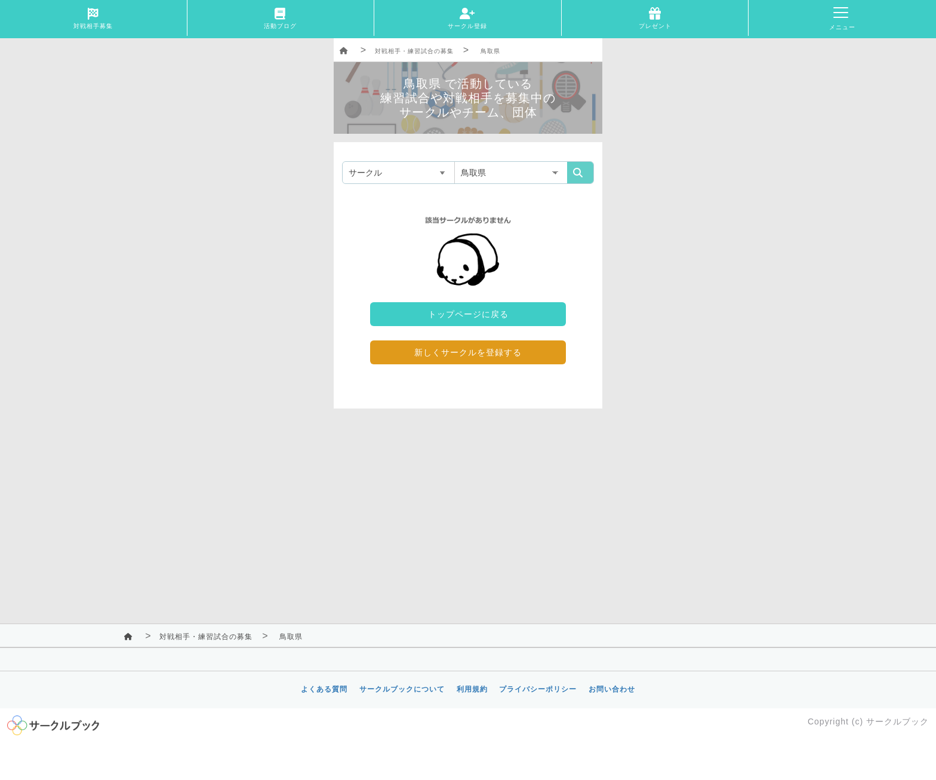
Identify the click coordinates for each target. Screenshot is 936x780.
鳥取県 (490, 51)
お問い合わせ (612, 689)
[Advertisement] (468, 504)
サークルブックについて (402, 689)
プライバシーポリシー (538, 689)
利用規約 (472, 689)
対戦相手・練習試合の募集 (414, 51)
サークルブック (897, 721)
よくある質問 (324, 689)
